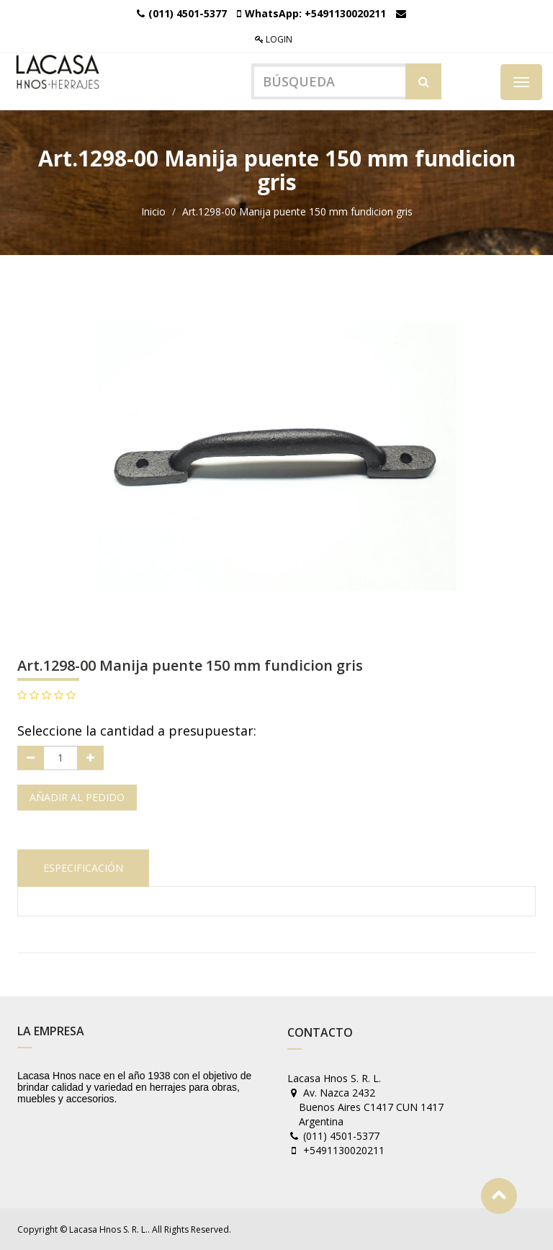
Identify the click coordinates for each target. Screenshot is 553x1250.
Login (273, 39)
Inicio (153, 211)
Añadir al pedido (77, 797)
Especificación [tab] (83, 868)
